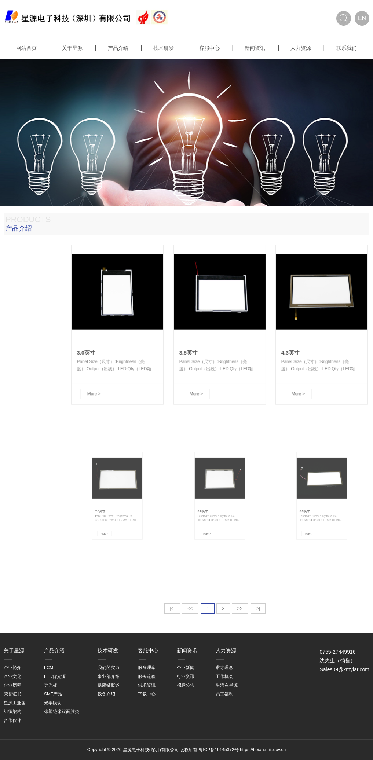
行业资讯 (185, 676)
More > (101, 373)
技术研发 (163, 48)
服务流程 (147, 676)
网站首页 (26, 48)
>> (239, 608)
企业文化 (12, 676)
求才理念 (224, 667)
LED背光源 (55, 676)
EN (362, 18)
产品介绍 (118, 48)
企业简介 (12, 667)
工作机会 (224, 676)
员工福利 (224, 694)
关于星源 (72, 48)
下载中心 (147, 694)
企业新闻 (185, 667)
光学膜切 (53, 702)
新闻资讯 (255, 48)
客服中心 (209, 48)
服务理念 (147, 667)
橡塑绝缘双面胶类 (61, 711)
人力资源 (300, 48)
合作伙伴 (12, 720)
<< (190, 608)
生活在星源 (227, 685)
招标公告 (185, 685)
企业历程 (12, 685)
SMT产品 (53, 694)
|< (172, 608)
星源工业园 (15, 702)
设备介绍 (106, 694)
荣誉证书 (12, 694)
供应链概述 (109, 685)
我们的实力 (109, 667)
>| (258, 608)
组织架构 (12, 711)
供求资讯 (147, 685)
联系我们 (346, 48)
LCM (48, 667)
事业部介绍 (109, 676)
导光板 (50, 685)
